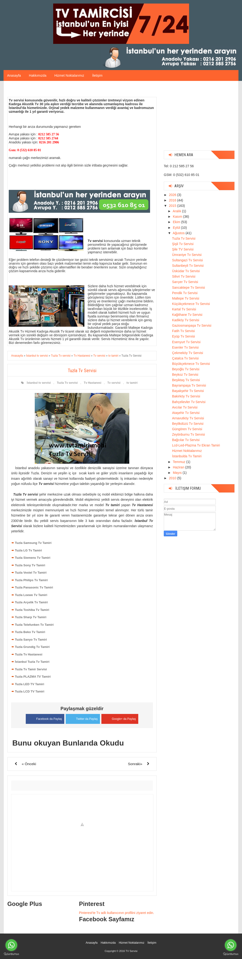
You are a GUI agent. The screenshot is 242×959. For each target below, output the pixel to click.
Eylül (177, 227)
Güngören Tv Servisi (187, 429)
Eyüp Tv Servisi (183, 336)
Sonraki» (135, 763)
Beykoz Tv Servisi (185, 374)
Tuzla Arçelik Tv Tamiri (31, 602)
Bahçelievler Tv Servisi (188, 402)
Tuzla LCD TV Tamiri (29, 691)
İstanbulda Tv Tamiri (187, 456)
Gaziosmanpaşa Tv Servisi (191, 325)
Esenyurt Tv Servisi (186, 342)
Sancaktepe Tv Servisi (188, 287)
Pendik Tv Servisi (185, 293)
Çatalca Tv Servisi (185, 358)
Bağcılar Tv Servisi (185, 440)
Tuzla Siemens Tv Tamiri (32, 557)
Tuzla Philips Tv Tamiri (31, 580)
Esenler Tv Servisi (185, 347)
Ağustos (179, 233)
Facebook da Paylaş (43, 718)
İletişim (97, 75)
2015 (173, 206)
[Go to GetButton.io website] (230, 954)
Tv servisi (113, 382)
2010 (173, 478)
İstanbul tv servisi (39, 382)
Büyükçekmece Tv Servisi (191, 364)
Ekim (177, 222)
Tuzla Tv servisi (67, 382)
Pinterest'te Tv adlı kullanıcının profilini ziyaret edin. (116, 912)
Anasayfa (14, 75)
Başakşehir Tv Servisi (188, 391)
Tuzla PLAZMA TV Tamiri (33, 676)
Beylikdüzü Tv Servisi (187, 423)
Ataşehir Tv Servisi (185, 413)
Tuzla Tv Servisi (183, 238)
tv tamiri (132, 382)
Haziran (179, 467)
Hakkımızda (37, 75)
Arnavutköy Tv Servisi (188, 418)
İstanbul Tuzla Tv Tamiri (32, 661)
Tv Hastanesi (92, 382)
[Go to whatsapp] (231, 945)
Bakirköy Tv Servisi (186, 396)
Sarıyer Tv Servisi (185, 282)
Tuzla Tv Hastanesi (28, 654)
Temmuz (179, 462)
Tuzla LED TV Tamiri (29, 684)
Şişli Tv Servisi (183, 244)
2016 (173, 200)
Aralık (177, 211)
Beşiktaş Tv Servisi (186, 380)
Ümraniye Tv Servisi (187, 255)
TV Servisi (131, 950)
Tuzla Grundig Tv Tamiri (32, 647)
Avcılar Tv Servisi (185, 407)
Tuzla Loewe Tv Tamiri (31, 595)
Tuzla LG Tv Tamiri (28, 550)
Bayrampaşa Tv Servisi (189, 385)
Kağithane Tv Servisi (187, 315)
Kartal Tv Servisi (184, 309)
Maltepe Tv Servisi (185, 298)
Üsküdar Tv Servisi (186, 271)
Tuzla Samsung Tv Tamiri (33, 543)
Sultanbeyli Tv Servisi (188, 265)
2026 (173, 195)
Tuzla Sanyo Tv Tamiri (31, 639)
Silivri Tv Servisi (183, 276)
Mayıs (177, 473)
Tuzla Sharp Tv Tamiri (30, 617)
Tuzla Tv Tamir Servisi (31, 669)
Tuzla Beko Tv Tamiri (30, 632)
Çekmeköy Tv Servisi (187, 353)
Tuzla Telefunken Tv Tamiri (34, 624)
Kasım (178, 216)
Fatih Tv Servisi (183, 331)
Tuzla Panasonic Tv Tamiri (34, 587)
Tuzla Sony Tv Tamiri (30, 565)
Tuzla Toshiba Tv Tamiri (32, 610)
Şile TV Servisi (183, 249)
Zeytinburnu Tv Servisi (188, 434)
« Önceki (29, 763)
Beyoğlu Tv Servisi (185, 369)
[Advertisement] (199, 117)
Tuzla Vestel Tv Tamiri (31, 572)
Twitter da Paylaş (83, 717)
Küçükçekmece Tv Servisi (191, 304)
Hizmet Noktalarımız (69, 75)
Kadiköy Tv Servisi (185, 320)
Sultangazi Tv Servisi (187, 260)
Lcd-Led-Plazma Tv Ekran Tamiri (196, 445)
